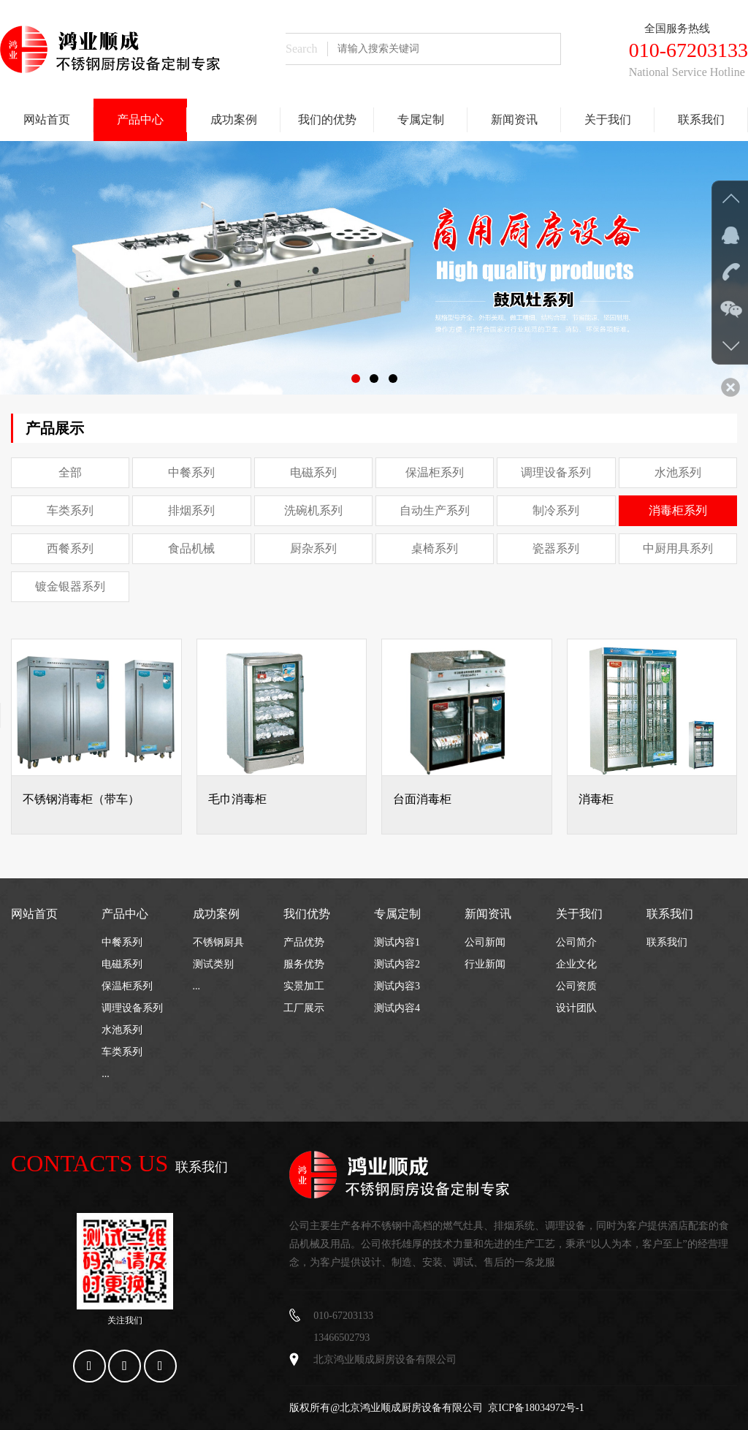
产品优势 (303, 942)
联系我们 (701, 119)
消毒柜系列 (678, 510)
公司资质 (576, 986)
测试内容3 (397, 986)
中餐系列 (191, 472)
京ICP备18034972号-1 (536, 1407)
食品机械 (191, 548)
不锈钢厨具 (218, 942)
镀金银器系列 (70, 586)
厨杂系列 (313, 548)
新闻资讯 (514, 119)
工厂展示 (303, 1008)
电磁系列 (313, 472)
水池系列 (677, 472)
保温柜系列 (434, 472)
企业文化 (576, 964)
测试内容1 (397, 942)
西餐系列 (70, 548)
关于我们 (607, 119)
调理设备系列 (556, 472)
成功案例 (233, 119)
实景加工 (303, 986)
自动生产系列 (435, 510)
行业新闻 (485, 964)
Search (302, 48)
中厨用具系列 (678, 548)
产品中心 (140, 119)
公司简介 (576, 942)
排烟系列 (191, 510)
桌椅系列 (434, 548)
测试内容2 (397, 964)
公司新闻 (485, 942)
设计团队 (576, 1008)
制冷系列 (556, 510)
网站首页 (46, 119)
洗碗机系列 (313, 510)
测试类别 (213, 964)
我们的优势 (327, 119)
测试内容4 (397, 1008)
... (106, 1073)
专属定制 (420, 119)
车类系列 (70, 510)
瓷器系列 (556, 548)
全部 (70, 472)
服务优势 (303, 964)
